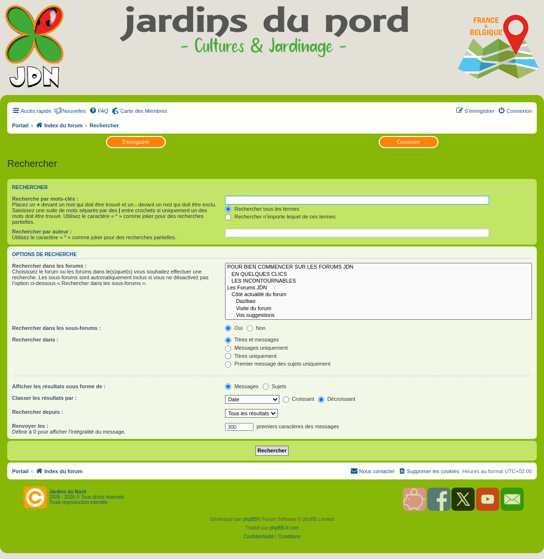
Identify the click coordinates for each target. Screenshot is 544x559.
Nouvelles (74, 111)
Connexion (408, 142)
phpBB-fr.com (284, 528)
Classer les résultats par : (44, 398)
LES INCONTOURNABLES (378, 281)
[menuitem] (98, 111)
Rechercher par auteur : (42, 231)
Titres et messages (252, 339)
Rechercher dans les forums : (49, 266)
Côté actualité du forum (378, 294)
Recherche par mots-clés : (45, 199)
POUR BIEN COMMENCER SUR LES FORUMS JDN (378, 267)
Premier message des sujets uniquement (277, 364)
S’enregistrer (135, 142)
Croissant (299, 399)
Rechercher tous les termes (262, 209)
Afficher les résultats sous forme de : (59, 386)
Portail (20, 125)
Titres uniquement (251, 356)
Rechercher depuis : (37, 412)
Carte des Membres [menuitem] (143, 111)
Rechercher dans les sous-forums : (56, 328)
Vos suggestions (378, 315)
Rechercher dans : (35, 339)
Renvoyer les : (30, 426)
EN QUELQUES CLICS (378, 274)
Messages (241, 386)
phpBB (250, 519)
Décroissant (336, 399)
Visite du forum (378, 308)
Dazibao (378, 301)
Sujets (275, 386)
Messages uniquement (256, 348)
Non (256, 328)
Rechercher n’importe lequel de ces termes (280, 216)
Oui (233, 328)
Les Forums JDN (378, 288)
